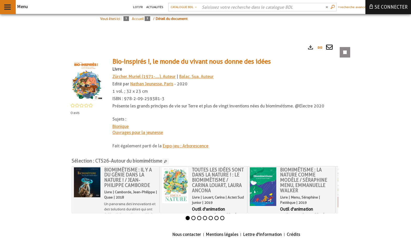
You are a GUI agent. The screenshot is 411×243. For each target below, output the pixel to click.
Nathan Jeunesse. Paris (151, 83)
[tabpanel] (207, 134)
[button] (86, 79)
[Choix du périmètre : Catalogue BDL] (184, 7)
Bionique (120, 126)
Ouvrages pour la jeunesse (137, 132)
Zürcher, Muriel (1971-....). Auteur (144, 76)
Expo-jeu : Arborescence (185, 145)
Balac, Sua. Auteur (196, 76)
